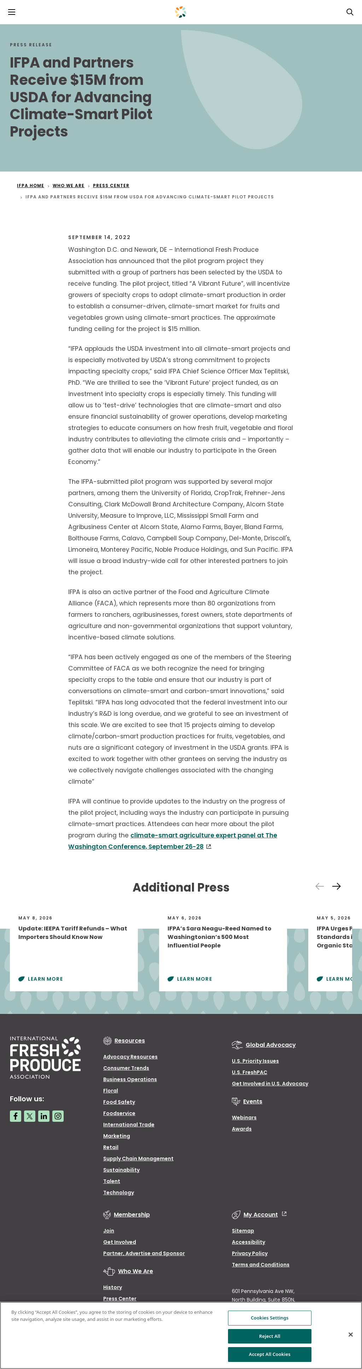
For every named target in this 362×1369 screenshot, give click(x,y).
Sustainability (121, 1169)
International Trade (128, 1124)
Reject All (269, 1336)
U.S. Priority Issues (255, 1061)
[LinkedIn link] (43, 1116)
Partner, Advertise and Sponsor (144, 1253)
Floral (110, 1090)
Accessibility (248, 1242)
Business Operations (130, 1079)
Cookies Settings (269, 1318)
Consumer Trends (126, 1068)
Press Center (119, 1298)
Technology (118, 1192)
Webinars (244, 1117)
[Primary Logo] (180, 12)
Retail (110, 1147)
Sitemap (243, 1230)
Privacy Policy (250, 1253)
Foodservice (119, 1113)
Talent (111, 1181)
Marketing (116, 1135)
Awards (242, 1128)
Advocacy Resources (130, 1056)
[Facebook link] (15, 1116)
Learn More (45, 978)
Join (108, 1230)
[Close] (350, 1334)
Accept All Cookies (270, 1354)
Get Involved (119, 1242)
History (112, 1287)
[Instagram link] (58, 1116)
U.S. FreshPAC (249, 1072)
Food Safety (119, 1102)
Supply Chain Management (138, 1158)
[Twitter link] (29, 1116)
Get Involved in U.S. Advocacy (270, 1083)
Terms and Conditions (261, 1264)
